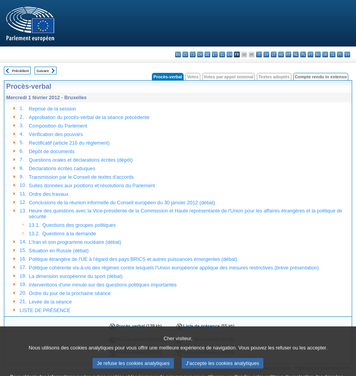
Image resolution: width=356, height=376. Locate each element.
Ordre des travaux (48, 194)
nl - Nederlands (296, 54)
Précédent (20, 71)
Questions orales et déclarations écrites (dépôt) (80, 160)
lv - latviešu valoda (266, 54)
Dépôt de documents (51, 151)
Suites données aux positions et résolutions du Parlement (92, 185)
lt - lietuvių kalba (274, 54)
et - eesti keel (215, 54)
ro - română (318, 54)
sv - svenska (347, 54)
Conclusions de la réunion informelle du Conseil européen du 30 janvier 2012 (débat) (122, 202)
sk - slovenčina (325, 54)
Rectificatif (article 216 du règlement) (69, 143)
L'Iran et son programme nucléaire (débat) (75, 242)
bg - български (178, 54)
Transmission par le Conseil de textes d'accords (81, 177)
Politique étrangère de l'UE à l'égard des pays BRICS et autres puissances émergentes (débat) (133, 259)
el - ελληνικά (222, 54)
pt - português (310, 54)
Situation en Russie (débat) (58, 251)
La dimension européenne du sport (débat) (75, 276)
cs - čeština (193, 54)
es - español (185, 54)
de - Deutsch (207, 54)
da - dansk (200, 54)
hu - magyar (281, 54)
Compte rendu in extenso (321, 76)
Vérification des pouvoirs (56, 134)
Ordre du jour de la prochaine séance (69, 293)
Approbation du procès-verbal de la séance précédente (89, 117)
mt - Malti (288, 54)
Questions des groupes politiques (78, 225)
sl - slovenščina (332, 54)
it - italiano (259, 54)
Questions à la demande (69, 233)
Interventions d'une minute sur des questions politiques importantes (103, 285)
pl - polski (303, 54)
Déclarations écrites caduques (62, 168)
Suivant (42, 71)
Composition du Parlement (58, 126)
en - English (229, 54)
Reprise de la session (52, 109)
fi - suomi (340, 54)
